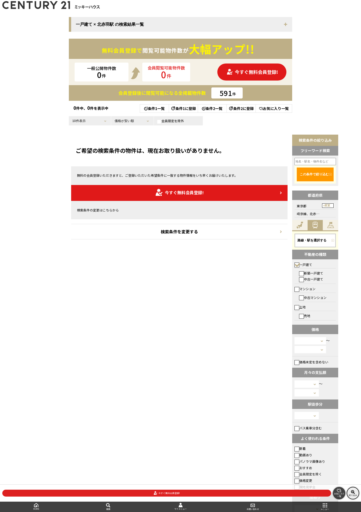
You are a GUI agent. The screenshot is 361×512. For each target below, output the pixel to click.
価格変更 (303, 480)
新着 (300, 448)
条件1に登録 (183, 108)
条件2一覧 (212, 108)
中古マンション (312, 297)
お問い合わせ (253, 507)
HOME (36, 506)
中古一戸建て (311, 279)
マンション (304, 288)
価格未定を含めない (311, 362)
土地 (300, 307)
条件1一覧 (154, 108)
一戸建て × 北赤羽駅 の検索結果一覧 (110, 24)
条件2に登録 (241, 108)
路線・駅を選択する (311, 240)
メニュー (325, 507)
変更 (327, 205)
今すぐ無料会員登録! (252, 72)
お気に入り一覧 (274, 108)
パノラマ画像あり (309, 461)
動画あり (303, 455)
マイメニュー (180, 506)
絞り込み (353, 493)
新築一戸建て (311, 273)
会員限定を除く (308, 474)
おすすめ (303, 468)
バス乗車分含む (308, 428)
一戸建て (303, 264)
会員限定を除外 (170, 121)
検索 (108, 507)
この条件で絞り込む (314, 174)
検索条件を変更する (179, 231)
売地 (304, 315)
